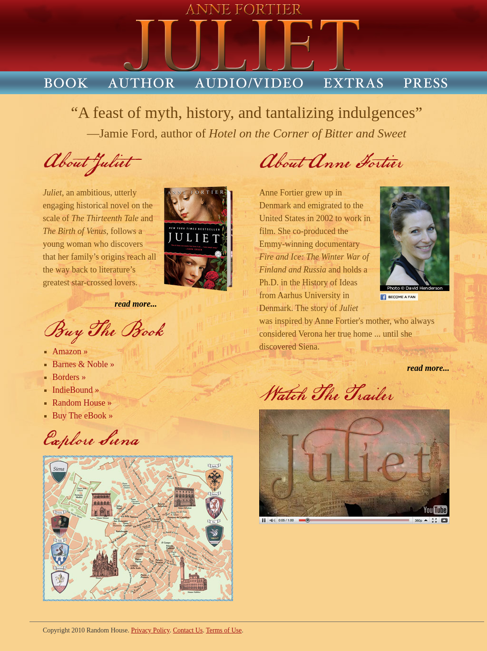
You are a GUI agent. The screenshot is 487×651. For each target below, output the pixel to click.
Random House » (82, 403)
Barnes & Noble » (83, 364)
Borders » (69, 377)
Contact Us (188, 630)
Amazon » (70, 351)
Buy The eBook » (82, 415)
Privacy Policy (150, 630)
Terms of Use (224, 630)
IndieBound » (75, 390)
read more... (136, 304)
